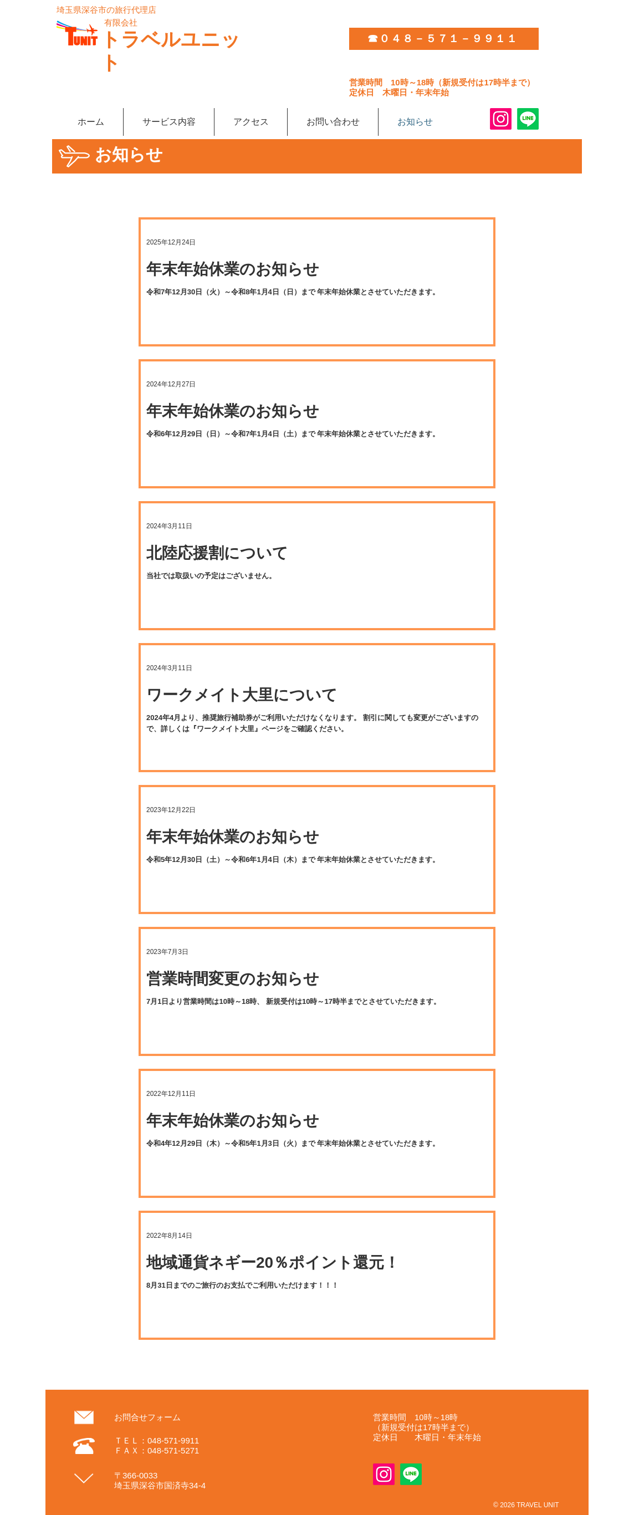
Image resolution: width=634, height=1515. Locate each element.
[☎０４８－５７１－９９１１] (444, 39)
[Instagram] (501, 119)
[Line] (528, 119)
